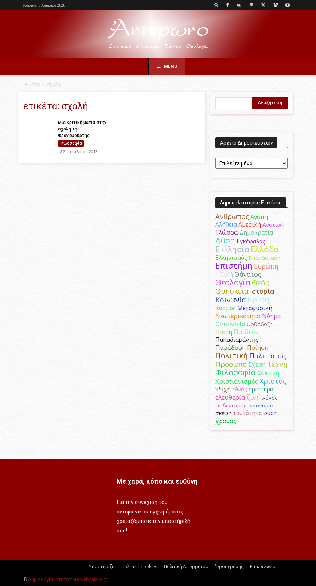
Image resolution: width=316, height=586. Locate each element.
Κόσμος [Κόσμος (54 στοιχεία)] (225, 308)
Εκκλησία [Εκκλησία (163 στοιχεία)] (232, 249)
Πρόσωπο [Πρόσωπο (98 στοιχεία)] (231, 364)
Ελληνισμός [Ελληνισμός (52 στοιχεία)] (231, 258)
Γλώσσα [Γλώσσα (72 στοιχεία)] (226, 232)
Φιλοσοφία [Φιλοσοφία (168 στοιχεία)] (235, 372)
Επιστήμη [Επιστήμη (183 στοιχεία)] (234, 265)
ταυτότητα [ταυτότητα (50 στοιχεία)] (247, 413)
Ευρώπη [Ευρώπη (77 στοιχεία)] (266, 266)
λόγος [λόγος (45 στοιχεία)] (270, 397)
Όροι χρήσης (229, 566)
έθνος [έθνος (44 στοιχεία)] (239, 389)
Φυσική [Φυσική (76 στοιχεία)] (268, 372)
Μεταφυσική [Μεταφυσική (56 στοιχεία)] (254, 308)
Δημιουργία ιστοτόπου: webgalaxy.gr (68, 579)
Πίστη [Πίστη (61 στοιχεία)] (223, 332)
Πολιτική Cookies (139, 566)
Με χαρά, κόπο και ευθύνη (157, 481)
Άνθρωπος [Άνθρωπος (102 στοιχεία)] (232, 216)
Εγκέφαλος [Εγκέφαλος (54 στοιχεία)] (251, 241)
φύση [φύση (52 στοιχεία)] (270, 413)
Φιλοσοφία (71, 143)
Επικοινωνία (263, 566)
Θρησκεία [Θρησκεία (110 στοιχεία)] (232, 291)
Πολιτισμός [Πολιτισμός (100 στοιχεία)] (267, 355)
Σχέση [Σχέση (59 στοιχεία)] (257, 364)
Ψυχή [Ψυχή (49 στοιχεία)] (223, 389)
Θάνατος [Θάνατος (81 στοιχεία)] (247, 274)
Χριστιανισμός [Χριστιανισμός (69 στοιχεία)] (236, 381)
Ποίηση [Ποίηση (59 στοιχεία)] (257, 348)
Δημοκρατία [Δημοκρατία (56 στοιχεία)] (256, 232)
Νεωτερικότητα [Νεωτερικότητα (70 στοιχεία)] (238, 316)
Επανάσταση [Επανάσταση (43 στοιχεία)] (264, 257)
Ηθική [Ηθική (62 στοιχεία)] (224, 274)
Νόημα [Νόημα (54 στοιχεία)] (271, 316)
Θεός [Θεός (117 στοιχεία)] (260, 283)
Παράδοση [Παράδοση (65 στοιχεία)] (230, 347)
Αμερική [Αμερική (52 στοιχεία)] (249, 224)
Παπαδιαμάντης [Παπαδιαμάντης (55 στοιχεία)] (236, 340)
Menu (167, 66)
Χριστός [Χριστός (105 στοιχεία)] (273, 381)
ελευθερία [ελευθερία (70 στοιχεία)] (230, 397)
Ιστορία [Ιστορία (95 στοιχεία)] (262, 291)
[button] (216, 5)
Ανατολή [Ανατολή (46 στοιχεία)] (273, 224)
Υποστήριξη (101, 566)
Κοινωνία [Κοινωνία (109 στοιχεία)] (230, 300)
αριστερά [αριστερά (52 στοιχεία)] (261, 389)
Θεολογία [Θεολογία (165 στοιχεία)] (232, 282)
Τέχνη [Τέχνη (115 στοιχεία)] (277, 364)
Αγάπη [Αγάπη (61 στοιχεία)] (259, 216)
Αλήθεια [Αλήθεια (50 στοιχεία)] (226, 224)
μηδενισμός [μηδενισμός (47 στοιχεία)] (231, 405)
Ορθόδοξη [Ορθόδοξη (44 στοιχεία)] (260, 324)
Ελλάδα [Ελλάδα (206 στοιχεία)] (265, 249)
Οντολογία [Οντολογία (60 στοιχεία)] (230, 324)
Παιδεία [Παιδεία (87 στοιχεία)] (246, 331)
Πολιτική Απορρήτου (186, 566)
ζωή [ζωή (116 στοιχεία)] (254, 397)
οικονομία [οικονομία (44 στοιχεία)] (260, 405)
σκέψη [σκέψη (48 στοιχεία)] (223, 413)
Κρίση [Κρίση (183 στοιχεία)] (258, 299)
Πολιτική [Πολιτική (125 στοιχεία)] (231, 355)
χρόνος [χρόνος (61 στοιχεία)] (225, 421)
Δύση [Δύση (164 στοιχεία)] (225, 240)
